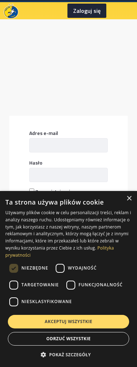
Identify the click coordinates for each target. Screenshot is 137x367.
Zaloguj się (87, 10)
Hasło (35, 162)
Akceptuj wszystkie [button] (68, 321)
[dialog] (68, 279)
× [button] (129, 198)
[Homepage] (11, 10)
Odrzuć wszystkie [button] (68, 339)
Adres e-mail (43, 133)
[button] (68, 354)
